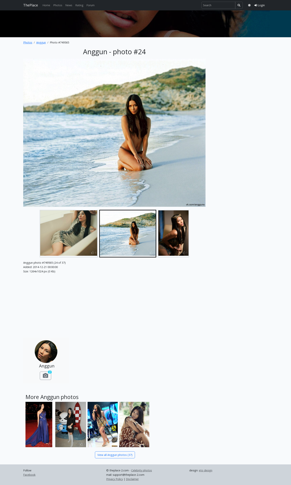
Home (46, 5)
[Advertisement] (145, 23)
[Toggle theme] (249, 5)
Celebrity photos (141, 470)
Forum (90, 5)
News (68, 5)
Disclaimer (132, 479)
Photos (57, 5)
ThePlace (30, 5)
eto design (205, 470)
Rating (79, 5)
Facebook (29, 474)
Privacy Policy (114, 479)
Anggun (41, 42)
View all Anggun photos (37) (114, 455)
